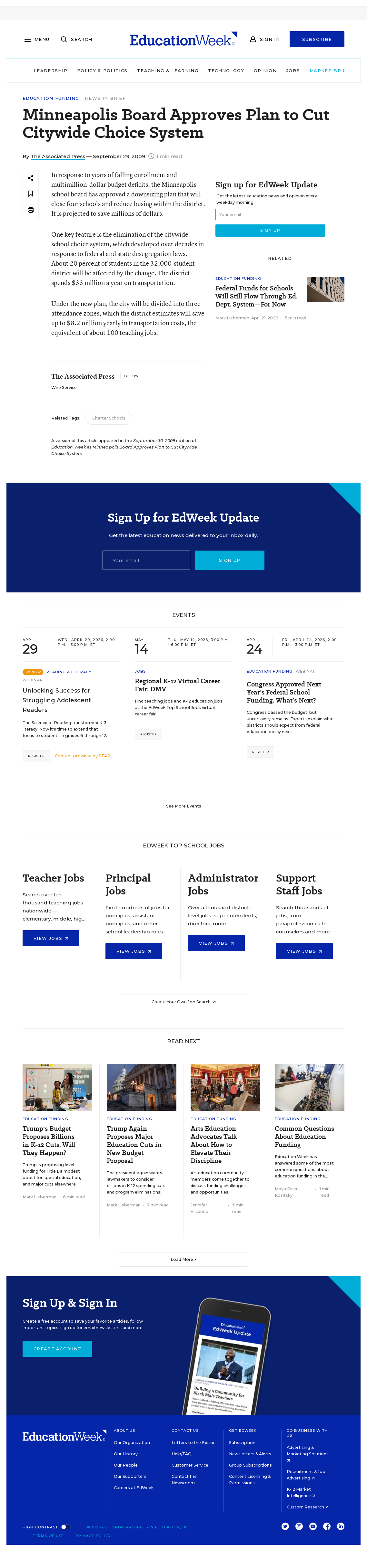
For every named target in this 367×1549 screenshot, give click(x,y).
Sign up (229, 560)
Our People (126, 1465)
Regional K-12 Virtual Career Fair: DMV (177, 685)
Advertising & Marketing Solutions (308, 1453)
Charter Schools (108, 418)
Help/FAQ (182, 1453)
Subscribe (317, 39)
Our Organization (132, 1442)
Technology (215, 70)
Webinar (33, 680)
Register (36, 756)
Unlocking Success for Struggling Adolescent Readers (57, 700)
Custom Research (308, 1507)
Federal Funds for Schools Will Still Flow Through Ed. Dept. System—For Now (256, 296)
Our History (126, 1453)
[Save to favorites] (30, 194)
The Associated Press (58, 156)
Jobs (282, 70)
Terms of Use (48, 1536)
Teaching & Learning (157, 70)
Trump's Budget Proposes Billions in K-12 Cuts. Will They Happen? (49, 1141)
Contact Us (185, 1430)
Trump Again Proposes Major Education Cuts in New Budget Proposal (134, 1145)
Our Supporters (130, 1476)
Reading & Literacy (69, 672)
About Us (124, 1430)
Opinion (254, 70)
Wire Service (64, 387)
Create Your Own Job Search (184, 1001)
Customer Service (190, 1465)
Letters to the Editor (193, 1442)
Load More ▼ (184, 1259)
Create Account (57, 1348)
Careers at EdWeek (134, 1487)
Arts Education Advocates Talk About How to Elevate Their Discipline (214, 1145)
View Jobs (51, 938)
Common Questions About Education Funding (304, 1137)
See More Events (183, 806)
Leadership (39, 70)
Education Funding (51, 98)
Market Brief (321, 70)
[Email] (146, 560)
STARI (105, 755)
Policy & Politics (91, 70)
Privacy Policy (93, 1536)
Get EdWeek (243, 1430)
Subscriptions (243, 1442)
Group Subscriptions (250, 1465)
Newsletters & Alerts (250, 1453)
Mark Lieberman (232, 318)
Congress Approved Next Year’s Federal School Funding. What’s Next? (284, 692)
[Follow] (131, 376)
